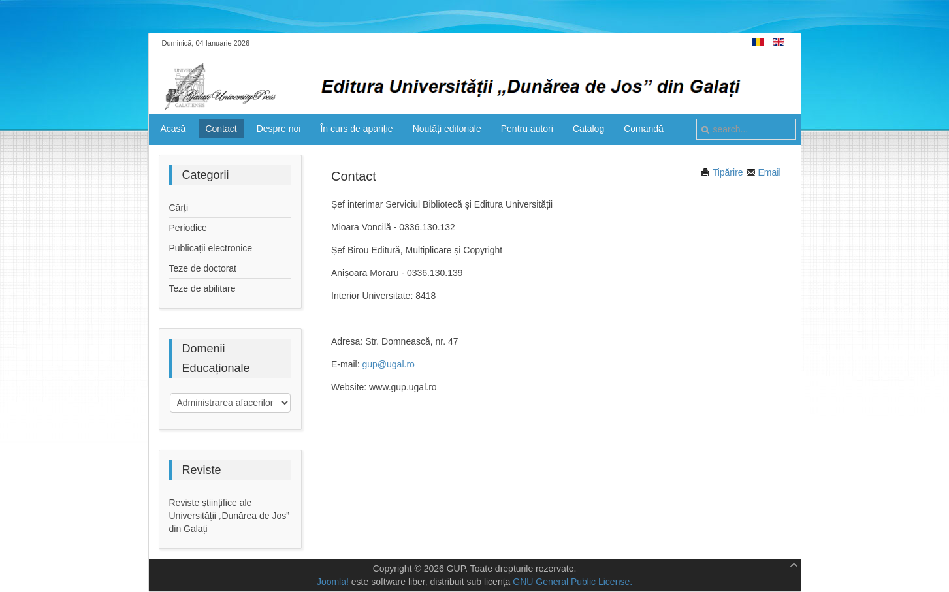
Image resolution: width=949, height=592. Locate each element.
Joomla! (333, 581)
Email (764, 172)
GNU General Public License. (572, 581)
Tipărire (722, 172)
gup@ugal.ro (388, 364)
